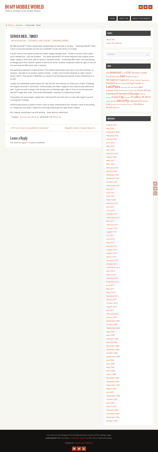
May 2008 (110, 367)
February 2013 (112, 260)
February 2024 (112, 135)
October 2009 (112, 324)
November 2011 (112, 282)
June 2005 (110, 403)
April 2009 (110, 335)
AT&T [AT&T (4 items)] (128, 72)
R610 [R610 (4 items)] (147, 97)
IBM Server (35, 117)
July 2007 (110, 392)
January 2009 (111, 342)
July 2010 (110, 310)
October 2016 (112, 228)
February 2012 (112, 278)
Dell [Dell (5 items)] (122, 76)
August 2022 (111, 157)
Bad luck (23, 117)
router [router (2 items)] (108, 101)
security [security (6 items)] (123, 100)
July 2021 (110, 189)
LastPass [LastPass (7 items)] (113, 86)
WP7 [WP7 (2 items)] (118, 108)
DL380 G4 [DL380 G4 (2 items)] (135, 77)
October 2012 (112, 264)
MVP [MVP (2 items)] (128, 87)
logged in (25, 142)
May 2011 (110, 289)
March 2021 (111, 200)
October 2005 (112, 399)
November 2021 (112, 178)
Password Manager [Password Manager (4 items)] (129, 93)
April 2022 (110, 164)
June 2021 (110, 192)
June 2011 (110, 285)
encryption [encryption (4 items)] (112, 79)
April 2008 (110, 371)
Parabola (78, 443)
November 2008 (112, 349)
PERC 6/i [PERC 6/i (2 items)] (143, 94)
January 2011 (111, 299)
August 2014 (111, 253)
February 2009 (112, 339)
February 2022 (112, 167)
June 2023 (110, 142)
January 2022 (111, 171)
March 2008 (111, 374)
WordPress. (88, 443)
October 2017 (112, 214)
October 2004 (112, 421)
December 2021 (112, 175)
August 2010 (111, 306)
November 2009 (112, 321)
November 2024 (112, 132)
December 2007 (112, 378)
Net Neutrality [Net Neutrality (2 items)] (123, 90)
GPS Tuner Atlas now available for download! (29, 128)
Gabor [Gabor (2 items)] (147, 80)
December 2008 (112, 346)
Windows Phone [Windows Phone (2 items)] (116, 104)
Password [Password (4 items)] (111, 93)
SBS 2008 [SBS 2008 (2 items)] (113, 101)
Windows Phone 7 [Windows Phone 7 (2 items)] (127, 104)
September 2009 (113, 328)
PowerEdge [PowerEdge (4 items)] (118, 97)
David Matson (20, 41)
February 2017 (112, 225)
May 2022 (110, 160)
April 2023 (110, 150)
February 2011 (112, 296)
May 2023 (110, 146)
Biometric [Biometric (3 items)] (136, 72)
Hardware (19, 25)
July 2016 (110, 235)
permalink (56, 117)
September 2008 (113, 356)
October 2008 (112, 353)
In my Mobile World (24, 7)
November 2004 (112, 417)
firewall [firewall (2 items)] (132, 80)
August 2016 (111, 232)
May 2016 (110, 242)
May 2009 (110, 331)
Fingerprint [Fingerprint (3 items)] (124, 80)
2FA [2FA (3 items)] (107, 72)
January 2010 (111, 317)
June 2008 (110, 364)
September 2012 (113, 267)
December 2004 (112, 413)
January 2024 (111, 139)
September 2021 (113, 185)
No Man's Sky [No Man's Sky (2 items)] (132, 90)
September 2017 (113, 217)
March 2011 (111, 292)
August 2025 (111, 125)
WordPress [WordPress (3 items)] (111, 107)
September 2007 (113, 385)
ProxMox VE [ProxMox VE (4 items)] (137, 97)
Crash (29, 117)
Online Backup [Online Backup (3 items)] (143, 90)
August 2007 (111, 388)
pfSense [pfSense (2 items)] (108, 97)
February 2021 (112, 203)
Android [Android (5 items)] (115, 72)
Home (10, 25)
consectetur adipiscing (78, 438)
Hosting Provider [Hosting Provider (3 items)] (133, 83)
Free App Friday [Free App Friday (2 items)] (140, 80)
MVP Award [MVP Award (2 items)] (134, 87)
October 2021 (112, 182)
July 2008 (110, 360)
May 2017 (110, 221)
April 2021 (110, 196)
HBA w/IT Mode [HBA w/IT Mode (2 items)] (120, 83)
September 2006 (113, 396)
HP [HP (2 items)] (143, 83)
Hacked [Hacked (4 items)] (110, 83)
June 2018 (110, 210)
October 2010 (112, 303)
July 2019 (110, 207)
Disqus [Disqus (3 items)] (129, 76)
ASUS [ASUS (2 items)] (123, 73)
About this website (114, 43)
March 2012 (111, 274)
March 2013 (111, 257)
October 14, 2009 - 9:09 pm (39, 41)
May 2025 (110, 128)
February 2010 (112, 314)
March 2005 (111, 406)
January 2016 (111, 246)
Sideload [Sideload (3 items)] (133, 101)
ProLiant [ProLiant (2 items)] (127, 97)
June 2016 (110, 239)
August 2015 (111, 249)
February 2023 (112, 153)
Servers (65, 41)
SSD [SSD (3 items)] (140, 101)
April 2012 (110, 271)
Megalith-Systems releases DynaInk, (80, 128)
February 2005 (112, 410)
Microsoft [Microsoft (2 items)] (124, 87)
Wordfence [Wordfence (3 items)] (139, 104)
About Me (110, 39)
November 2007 (112, 381)
